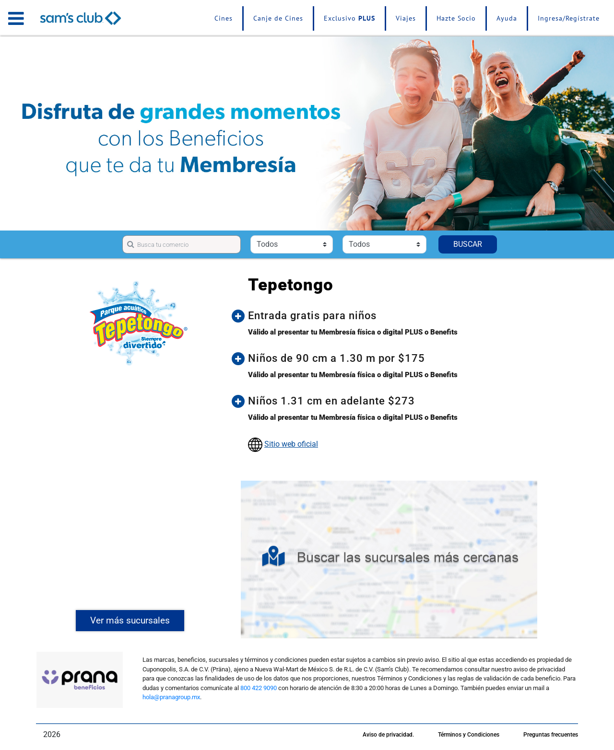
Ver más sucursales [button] (130, 620)
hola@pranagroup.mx (171, 697)
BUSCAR (467, 244)
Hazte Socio (456, 18)
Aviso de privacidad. (388, 734)
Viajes (406, 18)
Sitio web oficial (291, 444)
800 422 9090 (258, 688)
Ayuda (506, 18)
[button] (396, 316)
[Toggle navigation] (16, 18)
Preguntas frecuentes (550, 734)
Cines (223, 18)
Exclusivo (349, 18)
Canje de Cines (278, 18)
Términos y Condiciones (468, 734)
